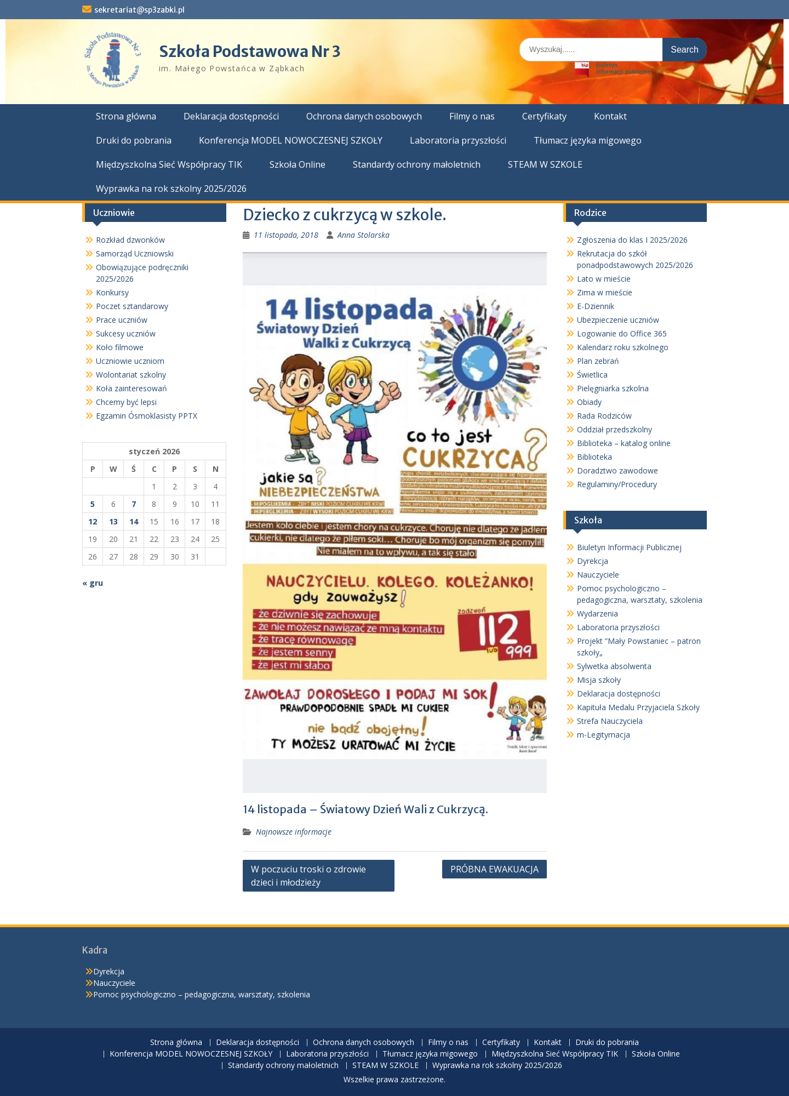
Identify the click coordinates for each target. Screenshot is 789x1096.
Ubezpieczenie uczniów (618, 320)
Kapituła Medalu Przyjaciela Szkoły (638, 707)
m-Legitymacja (603, 734)
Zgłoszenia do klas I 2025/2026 (632, 240)
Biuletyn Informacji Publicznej (629, 547)
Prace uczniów (121, 320)
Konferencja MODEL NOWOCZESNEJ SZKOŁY (290, 140)
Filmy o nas (472, 116)
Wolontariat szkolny (131, 374)
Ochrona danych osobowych (364, 116)
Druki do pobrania (133, 140)
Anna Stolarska (364, 235)
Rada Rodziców (604, 415)
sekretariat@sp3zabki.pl (139, 10)
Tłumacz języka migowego (588, 140)
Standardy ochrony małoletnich (417, 164)
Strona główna (126, 116)
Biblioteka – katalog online (624, 443)
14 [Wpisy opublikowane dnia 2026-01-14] (133, 521)
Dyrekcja (592, 561)
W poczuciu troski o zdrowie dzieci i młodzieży (308, 875)
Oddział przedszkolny (614, 429)
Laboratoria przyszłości (458, 140)
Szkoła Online (297, 164)
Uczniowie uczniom (130, 361)
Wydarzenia (597, 613)
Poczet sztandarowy (132, 306)
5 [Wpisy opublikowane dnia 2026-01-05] (92, 504)
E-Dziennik (595, 306)
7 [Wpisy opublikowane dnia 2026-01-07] (134, 504)
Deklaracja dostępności (231, 116)
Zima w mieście (604, 292)
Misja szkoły (599, 680)
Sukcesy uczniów (126, 333)
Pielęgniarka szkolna (613, 388)
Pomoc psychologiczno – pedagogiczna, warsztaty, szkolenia (201, 994)
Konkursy (112, 292)
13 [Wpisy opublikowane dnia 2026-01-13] (113, 521)
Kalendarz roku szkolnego (622, 347)
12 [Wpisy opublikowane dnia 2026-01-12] (92, 521)
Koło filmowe (120, 347)
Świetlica (592, 374)
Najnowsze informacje (293, 831)
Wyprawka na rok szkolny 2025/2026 (171, 188)
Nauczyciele (598, 574)
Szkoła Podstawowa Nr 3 (250, 51)
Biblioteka (594, 457)
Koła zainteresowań (131, 388)
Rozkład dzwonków (130, 240)
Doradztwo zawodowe (617, 470)
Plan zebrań (598, 361)
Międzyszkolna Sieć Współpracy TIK (169, 164)
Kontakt (610, 116)
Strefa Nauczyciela (610, 721)
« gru (92, 583)
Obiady (589, 402)
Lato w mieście (604, 278)
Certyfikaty (544, 116)
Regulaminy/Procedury (617, 484)
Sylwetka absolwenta (614, 666)
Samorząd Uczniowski (135, 253)
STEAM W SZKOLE (545, 164)
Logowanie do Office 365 (622, 333)
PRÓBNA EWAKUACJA (494, 869)
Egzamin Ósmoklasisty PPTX (146, 415)
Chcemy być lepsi (126, 402)
